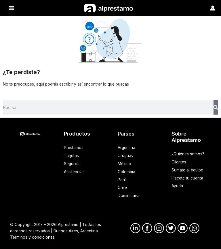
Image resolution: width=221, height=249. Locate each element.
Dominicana (129, 195)
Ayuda (177, 186)
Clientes (179, 161)
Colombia (126, 171)
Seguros (71, 163)
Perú (122, 179)
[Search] (216, 107)
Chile (122, 187)
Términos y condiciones (32, 237)
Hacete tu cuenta (187, 177)
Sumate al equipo (187, 169)
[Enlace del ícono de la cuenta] (212, 8)
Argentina (126, 147)
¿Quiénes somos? (188, 153)
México (124, 163)
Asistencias (74, 171)
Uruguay (126, 155)
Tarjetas (71, 155)
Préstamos (73, 147)
